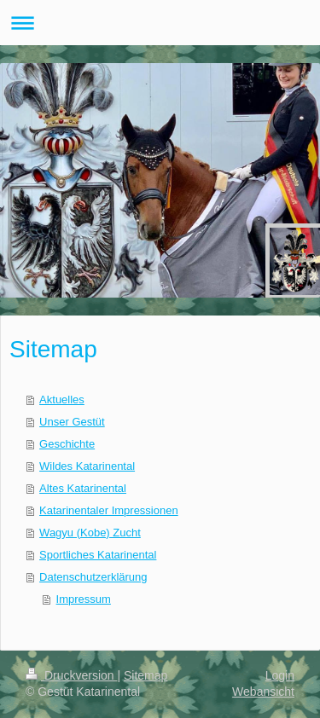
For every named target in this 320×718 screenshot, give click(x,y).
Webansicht (263, 691)
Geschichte (67, 443)
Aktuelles (61, 399)
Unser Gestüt (72, 421)
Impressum (83, 599)
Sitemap (145, 675)
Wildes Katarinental (87, 466)
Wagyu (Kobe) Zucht (90, 532)
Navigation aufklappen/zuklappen (160, 22)
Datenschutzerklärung (93, 576)
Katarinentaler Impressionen (108, 510)
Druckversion (71, 675)
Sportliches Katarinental (97, 554)
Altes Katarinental (82, 488)
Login (279, 675)
